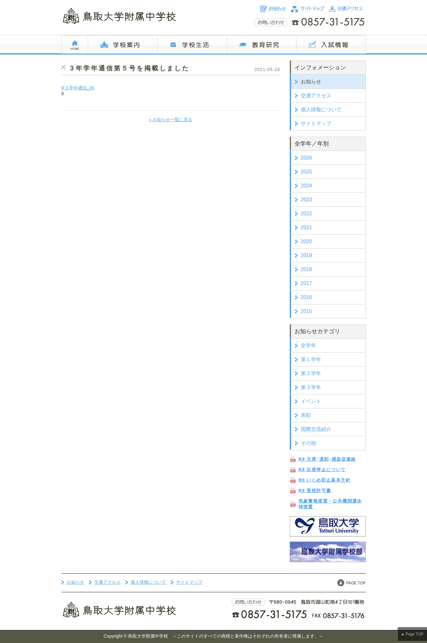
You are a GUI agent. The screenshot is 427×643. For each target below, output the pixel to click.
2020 (306, 241)
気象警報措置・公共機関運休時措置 (330, 503)
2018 (306, 269)
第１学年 (311, 359)
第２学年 (311, 373)
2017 (306, 283)
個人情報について (321, 109)
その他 (308, 443)
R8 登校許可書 (315, 490)
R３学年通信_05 (77, 87)
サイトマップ (316, 123)
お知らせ (311, 81)
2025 (306, 171)
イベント (311, 401)
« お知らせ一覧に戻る (171, 119)
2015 (306, 311)
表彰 (306, 415)
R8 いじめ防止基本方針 (325, 480)
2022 (306, 213)
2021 (306, 227)
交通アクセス (316, 95)
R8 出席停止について (322, 469)
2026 (306, 157)
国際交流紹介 (316, 429)
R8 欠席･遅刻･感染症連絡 (327, 459)
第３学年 (311, 387)
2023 (306, 199)
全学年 (308, 345)
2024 (306, 185)
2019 (306, 255)
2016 (306, 297)
